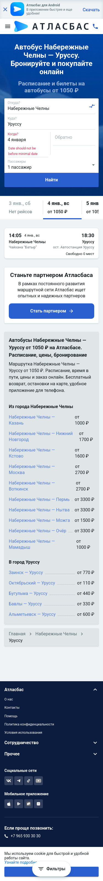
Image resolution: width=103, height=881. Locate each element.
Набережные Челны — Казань (32, 420)
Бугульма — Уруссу (28, 593)
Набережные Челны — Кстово (32, 453)
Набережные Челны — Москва (32, 469)
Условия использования (23, 733)
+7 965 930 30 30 (25, 836)
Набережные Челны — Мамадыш (32, 544)
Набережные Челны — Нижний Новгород (41, 436)
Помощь (11, 716)
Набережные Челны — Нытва (39, 509)
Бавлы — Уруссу (25, 603)
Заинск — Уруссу (26, 572)
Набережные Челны (56, 633)
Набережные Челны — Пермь (39, 499)
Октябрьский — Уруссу (32, 583)
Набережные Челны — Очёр (37, 530)
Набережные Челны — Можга (39, 520)
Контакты (12, 708)
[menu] (7, 26)
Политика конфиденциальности (29, 724)
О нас (8, 699)
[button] (23, 207)
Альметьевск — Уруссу (32, 614)
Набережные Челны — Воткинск (32, 486)
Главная (17, 633)
